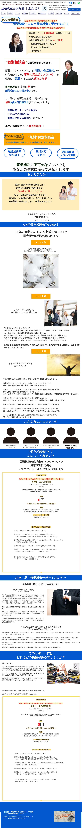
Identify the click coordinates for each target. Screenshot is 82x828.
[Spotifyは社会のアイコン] (78, 2)
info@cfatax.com (19, 559)
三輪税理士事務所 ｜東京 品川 (21, 8)
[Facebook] (70, 2)
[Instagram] (74, 2)
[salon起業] (75, 13)
